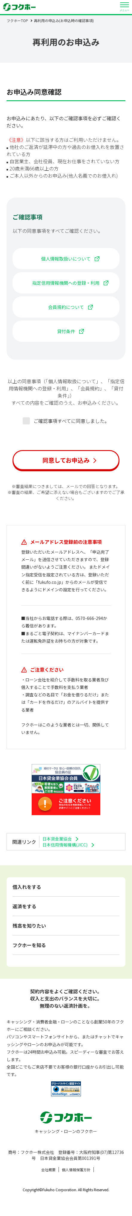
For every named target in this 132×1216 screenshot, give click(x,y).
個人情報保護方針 (76, 1169)
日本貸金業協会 (57, 839)
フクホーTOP (17, 20)
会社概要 (48, 1169)
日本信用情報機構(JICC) (65, 845)
